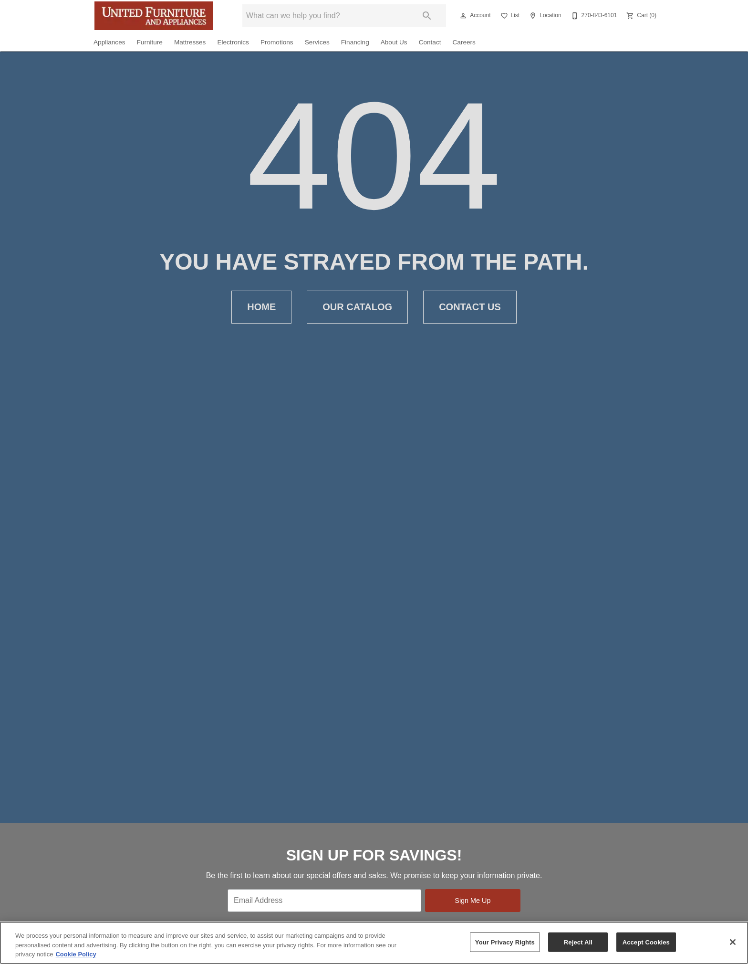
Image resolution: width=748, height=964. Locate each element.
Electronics (233, 42)
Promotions (276, 42)
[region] (374, 943)
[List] (509, 15)
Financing (355, 42)
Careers (464, 42)
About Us (394, 42)
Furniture (150, 42)
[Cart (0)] (640, 15)
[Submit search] (427, 15)
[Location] (544, 15)
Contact (430, 42)
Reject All (578, 941)
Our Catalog (357, 307)
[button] (463, 15)
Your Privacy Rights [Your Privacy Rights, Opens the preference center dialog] (505, 941)
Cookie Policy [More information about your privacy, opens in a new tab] (75, 954)
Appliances (109, 42)
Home (261, 307)
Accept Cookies (646, 941)
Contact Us (470, 307)
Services (317, 42)
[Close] (732, 942)
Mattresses (190, 42)
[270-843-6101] (593, 15)
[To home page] (153, 15)
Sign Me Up (472, 900)
